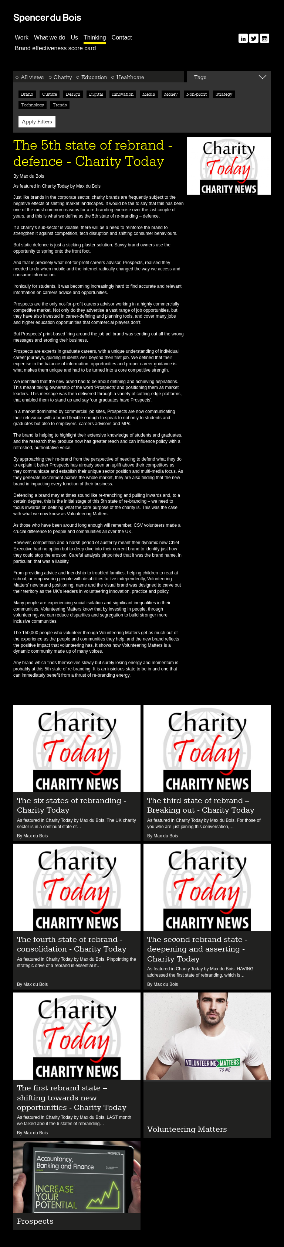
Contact (122, 37)
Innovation (122, 94)
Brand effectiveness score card (55, 48)
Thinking (95, 37)
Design (73, 94)
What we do (49, 37)
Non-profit (196, 94)
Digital (96, 94)
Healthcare (130, 77)
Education (94, 77)
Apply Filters (37, 121)
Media (148, 94)
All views (32, 77)
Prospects (132, 262)
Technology (32, 105)
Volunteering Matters (61, 609)
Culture (49, 94)
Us (74, 37)
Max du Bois (89, 186)
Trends (60, 105)
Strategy (224, 94)
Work (21, 37)
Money (171, 94)
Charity (63, 77)
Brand (27, 94)
